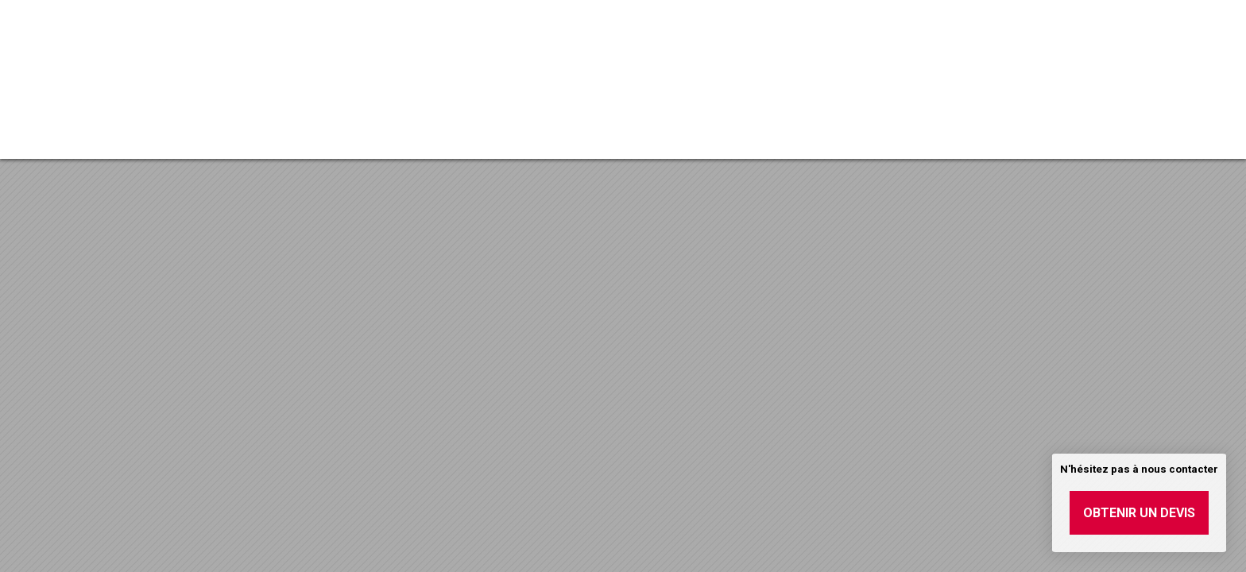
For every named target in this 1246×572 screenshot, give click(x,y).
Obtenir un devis (1139, 512)
